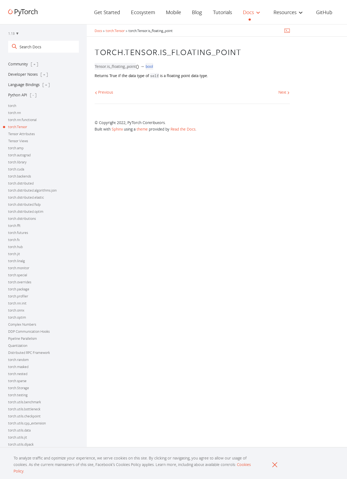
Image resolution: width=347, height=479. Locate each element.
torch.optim (17, 317)
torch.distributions (22, 218)
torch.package (18, 289)
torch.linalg (16, 261)
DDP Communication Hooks (29, 331)
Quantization (17, 345)
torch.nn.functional (22, 120)
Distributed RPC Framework (29, 352)
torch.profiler (18, 296)
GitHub (324, 12)
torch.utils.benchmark (24, 402)
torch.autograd (19, 155)
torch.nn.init (17, 303)
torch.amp (16, 148)
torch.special (17, 275)
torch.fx (14, 239)
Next (284, 92)
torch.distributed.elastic (26, 197)
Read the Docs (183, 129)
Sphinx (117, 129)
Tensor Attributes (21, 134)
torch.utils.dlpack (21, 444)
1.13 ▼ (13, 33)
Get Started (107, 12)
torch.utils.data (19, 430)
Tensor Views (18, 141)
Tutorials (222, 12)
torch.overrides (19, 282)
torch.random (18, 359)
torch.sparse (17, 381)
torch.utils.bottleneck (24, 409)
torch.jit (14, 254)
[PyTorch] (22, 12)
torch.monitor (18, 268)
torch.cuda (16, 169)
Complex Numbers (22, 324)
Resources (285, 12)
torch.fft (14, 225)
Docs (248, 12)
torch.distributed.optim (25, 211)
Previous (104, 92)
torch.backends (19, 176)
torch (12, 105)
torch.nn (14, 112)
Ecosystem (143, 12)
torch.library (17, 162)
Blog (197, 12)
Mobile (173, 12)
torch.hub (15, 247)
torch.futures (18, 232)
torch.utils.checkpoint (24, 416)
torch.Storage (18, 388)
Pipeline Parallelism (22, 338)
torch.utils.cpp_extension (27, 423)
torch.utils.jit (17, 437)
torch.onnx (16, 310)
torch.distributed (21, 183)
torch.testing (18, 395)
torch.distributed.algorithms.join (32, 190)
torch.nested (17, 374)
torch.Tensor (17, 127)
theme (142, 129)
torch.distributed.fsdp (24, 204)
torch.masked (18, 366)
